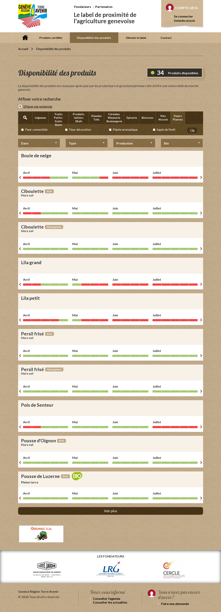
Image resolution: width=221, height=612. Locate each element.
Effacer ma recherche (37, 106)
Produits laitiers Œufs (78, 117)
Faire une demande (175, 604)
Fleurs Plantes (178, 117)
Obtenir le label (136, 37)
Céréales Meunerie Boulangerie (114, 117)
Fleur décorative (80, 129)
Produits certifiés (50, 37)
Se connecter (183, 16)
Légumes (40, 117)
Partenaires (104, 6)
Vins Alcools (163, 117)
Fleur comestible (36, 129)
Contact (166, 37)
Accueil (25, 37)
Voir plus (110, 511)
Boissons (147, 117)
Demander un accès (184, 20)
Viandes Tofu (96, 117)
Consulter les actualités (110, 602)
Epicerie (132, 117)
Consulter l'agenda (106, 598)
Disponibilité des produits (94, 37)
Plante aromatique (125, 129)
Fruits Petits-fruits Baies (58, 119)
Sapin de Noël (166, 129)
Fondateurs (82, 6)
